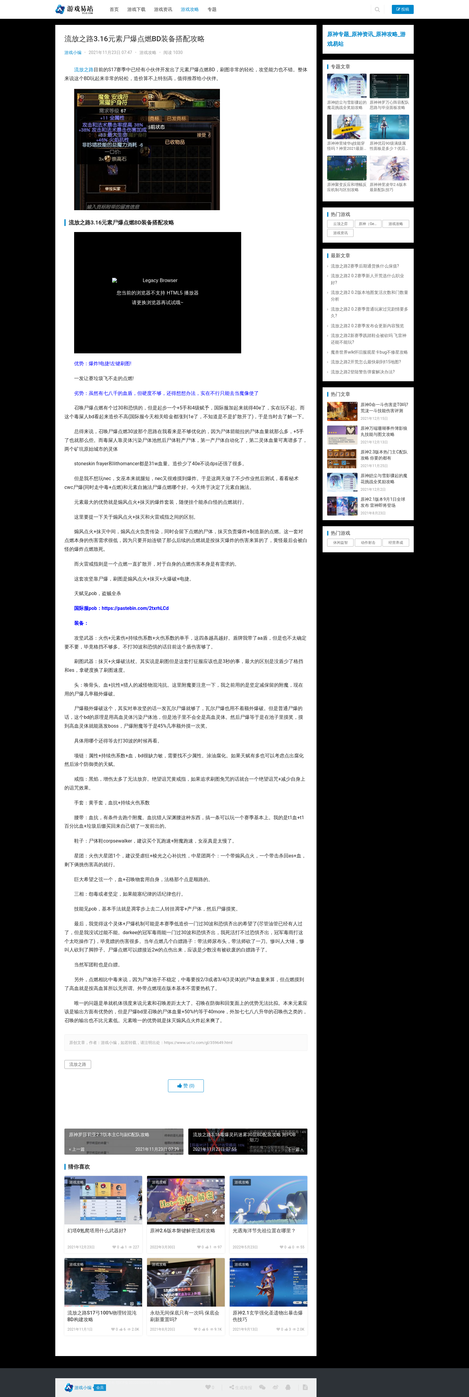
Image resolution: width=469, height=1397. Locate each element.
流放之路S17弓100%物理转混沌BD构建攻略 (101, 1316)
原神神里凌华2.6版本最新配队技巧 (388, 187)
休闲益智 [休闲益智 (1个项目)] (340, 542)
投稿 (402, 9)
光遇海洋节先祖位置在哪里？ (264, 1231)
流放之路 (84, 69)
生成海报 (240, 1387)
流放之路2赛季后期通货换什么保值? (365, 266)
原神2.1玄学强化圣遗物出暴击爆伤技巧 (268, 1316)
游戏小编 (72, 52)
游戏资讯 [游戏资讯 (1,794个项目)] (340, 233)
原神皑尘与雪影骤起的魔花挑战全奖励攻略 (347, 105)
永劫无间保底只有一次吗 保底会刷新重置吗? (184, 1316)
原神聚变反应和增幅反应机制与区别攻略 (347, 187)
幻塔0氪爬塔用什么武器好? (96, 1231)
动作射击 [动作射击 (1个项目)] (368, 542)
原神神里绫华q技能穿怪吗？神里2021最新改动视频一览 (346, 146)
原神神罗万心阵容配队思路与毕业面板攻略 (389, 105)
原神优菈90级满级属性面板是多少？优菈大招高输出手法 (389, 146)
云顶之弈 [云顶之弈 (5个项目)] (340, 224)
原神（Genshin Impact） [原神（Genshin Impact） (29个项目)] (370, 224)
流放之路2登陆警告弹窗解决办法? (363, 371)
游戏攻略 (190, 9)
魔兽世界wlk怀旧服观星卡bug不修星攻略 (369, 352)
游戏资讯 (163, 9)
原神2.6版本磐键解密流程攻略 (182, 1231)
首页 (114, 9)
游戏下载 (136, 9)
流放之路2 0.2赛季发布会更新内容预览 (367, 325)
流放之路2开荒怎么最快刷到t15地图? (366, 361)
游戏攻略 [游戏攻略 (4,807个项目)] (396, 224)
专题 (212, 9)
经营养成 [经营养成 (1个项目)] (396, 542)
